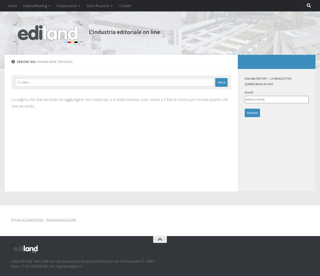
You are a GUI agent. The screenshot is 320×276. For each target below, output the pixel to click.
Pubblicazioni (67, 5)
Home (12, 5)
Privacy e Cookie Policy (27, 219)
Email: (249, 92)
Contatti (125, 5)
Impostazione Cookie (61, 219)
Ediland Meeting (35, 5)
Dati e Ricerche (98, 5)
